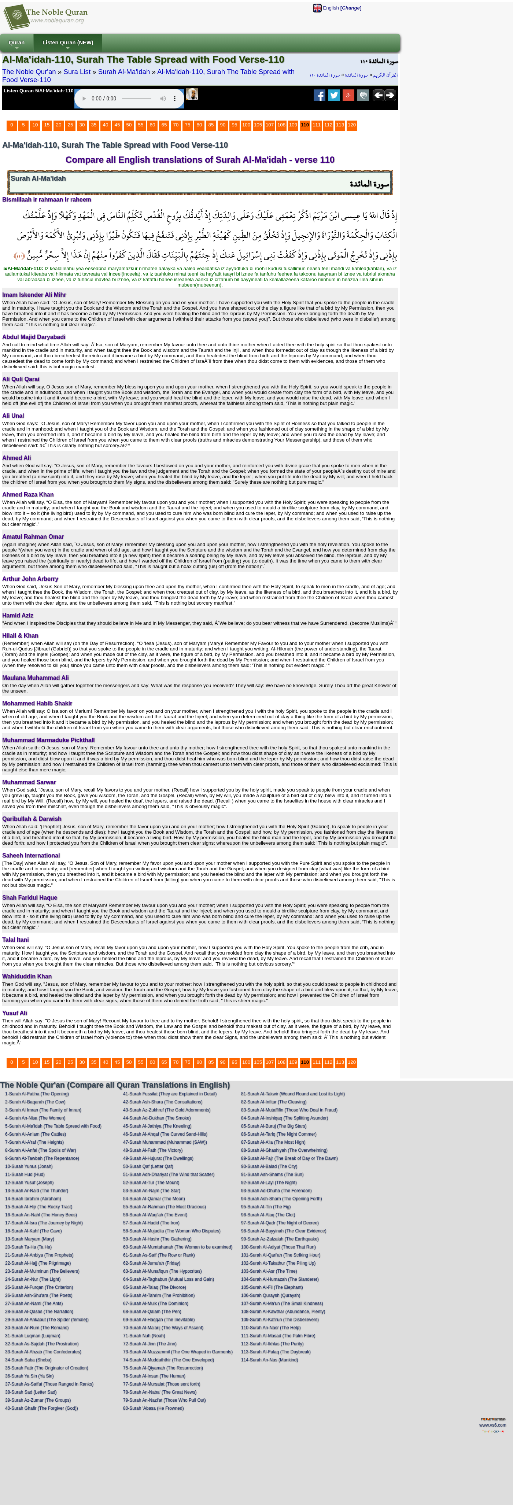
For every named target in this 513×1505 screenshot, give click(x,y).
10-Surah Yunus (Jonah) (29, 1166)
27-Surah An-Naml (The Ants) (34, 1303)
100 (246, 125)
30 (82, 125)
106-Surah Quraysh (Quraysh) (270, 1295)
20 (59, 125)
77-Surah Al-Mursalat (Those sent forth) (161, 1384)
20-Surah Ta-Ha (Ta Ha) (28, 1247)
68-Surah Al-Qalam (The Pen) (152, 1311)
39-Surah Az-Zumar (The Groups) (38, 1400)
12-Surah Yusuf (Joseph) (29, 1182)
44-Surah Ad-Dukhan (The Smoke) (157, 1118)
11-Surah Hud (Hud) (25, 1174)
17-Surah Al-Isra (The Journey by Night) (44, 1222)
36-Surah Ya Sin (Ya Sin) (29, 1376)
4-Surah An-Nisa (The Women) (35, 1118)
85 (211, 125)
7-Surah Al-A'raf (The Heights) (34, 1142)
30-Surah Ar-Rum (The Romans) (37, 1327)
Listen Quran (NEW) (68, 46)
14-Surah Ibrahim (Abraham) (33, 1198)
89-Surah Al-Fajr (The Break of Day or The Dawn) (289, 1158)
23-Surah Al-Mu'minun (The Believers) (42, 1271)
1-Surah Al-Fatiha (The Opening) (37, 1093)
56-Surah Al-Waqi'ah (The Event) (155, 1214)
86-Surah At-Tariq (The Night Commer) (279, 1134)
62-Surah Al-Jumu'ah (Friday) (151, 1263)
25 (70, 125)
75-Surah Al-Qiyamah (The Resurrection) (163, 1368)
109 (293, 125)
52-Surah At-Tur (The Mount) (151, 1182)
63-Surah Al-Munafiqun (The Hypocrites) (162, 1271)
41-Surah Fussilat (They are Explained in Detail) (170, 1093)
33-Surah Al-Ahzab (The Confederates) (43, 1351)
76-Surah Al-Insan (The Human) (154, 1376)
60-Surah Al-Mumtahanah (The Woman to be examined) (178, 1247)
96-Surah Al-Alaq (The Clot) (268, 1214)
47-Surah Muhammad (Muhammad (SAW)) (165, 1142)
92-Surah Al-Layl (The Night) (269, 1182)
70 (176, 125)
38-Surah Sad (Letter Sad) (31, 1392)
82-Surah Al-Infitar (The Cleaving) (274, 1101)
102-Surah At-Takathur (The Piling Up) (278, 1263)
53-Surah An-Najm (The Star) (151, 1190)
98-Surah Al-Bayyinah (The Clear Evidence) (283, 1230)
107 (270, 125)
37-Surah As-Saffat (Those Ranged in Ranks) (49, 1384)
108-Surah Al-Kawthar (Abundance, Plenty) (283, 1311)
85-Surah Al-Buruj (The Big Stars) (274, 1126)
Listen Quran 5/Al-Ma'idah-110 (39, 90)
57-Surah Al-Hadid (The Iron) (151, 1222)
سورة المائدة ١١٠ (324, 75)
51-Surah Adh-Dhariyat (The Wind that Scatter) (168, 1174)
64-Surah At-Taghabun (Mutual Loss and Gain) (168, 1279)
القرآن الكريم (385, 75)
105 (258, 125)
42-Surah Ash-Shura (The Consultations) (163, 1101)
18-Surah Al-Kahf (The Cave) (33, 1230)
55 (141, 125)
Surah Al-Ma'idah (124, 71)
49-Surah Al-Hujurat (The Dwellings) (158, 1158)
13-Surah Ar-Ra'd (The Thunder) (36, 1190)
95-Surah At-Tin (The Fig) (266, 1206)
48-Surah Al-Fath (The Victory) (153, 1150)
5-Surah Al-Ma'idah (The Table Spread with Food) (53, 1126)
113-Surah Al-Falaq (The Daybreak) (276, 1351)
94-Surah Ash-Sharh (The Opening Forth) (281, 1198)
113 (340, 125)
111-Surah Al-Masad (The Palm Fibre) (278, 1335)
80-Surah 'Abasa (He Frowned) (153, 1408)
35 (94, 125)
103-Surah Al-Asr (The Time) (269, 1271)
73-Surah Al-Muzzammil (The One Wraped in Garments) (178, 1351)
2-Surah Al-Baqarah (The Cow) (35, 1101)
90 (223, 125)
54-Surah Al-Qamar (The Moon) (154, 1198)
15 (47, 125)
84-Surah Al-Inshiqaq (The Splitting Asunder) (284, 1118)
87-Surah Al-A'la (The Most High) (273, 1142)
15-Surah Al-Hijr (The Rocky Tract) (38, 1206)
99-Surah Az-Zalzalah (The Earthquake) (280, 1239)
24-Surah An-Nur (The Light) (32, 1279)
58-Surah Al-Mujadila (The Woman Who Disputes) (172, 1230)
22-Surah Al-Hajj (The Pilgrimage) (38, 1263)
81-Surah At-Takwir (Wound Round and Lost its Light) (293, 1093)
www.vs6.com (492, 1425)
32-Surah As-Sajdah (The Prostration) (42, 1343)
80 (199, 125)
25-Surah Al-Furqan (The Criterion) (39, 1287)
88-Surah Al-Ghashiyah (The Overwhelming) (284, 1150)
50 (129, 125)
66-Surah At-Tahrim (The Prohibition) (159, 1295)
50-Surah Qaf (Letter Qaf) (148, 1166)
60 (152, 125)
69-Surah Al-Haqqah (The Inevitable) (159, 1319)
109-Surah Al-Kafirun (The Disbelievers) (280, 1319)
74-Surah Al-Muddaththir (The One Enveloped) (168, 1359)
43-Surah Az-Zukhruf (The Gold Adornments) (167, 1110)
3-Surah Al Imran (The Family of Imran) (43, 1110)
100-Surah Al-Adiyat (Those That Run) (278, 1247)
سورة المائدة (356, 75)
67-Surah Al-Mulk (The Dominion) (155, 1303)
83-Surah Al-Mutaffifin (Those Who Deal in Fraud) (289, 1110)
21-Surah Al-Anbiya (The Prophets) (39, 1255)
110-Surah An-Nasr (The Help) (271, 1327)
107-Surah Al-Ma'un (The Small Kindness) (282, 1303)
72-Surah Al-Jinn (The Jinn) (150, 1343)
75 (188, 125)
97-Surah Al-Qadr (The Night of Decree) (280, 1222)
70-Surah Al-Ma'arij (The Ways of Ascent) (163, 1327)
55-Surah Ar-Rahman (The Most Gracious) (164, 1206)
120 (352, 125)
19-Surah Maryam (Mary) (29, 1239)
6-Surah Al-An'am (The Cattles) (35, 1134)
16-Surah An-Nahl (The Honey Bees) (41, 1214)
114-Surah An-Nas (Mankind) (269, 1359)
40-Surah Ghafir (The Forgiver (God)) (41, 1408)
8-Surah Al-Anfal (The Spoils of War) (40, 1150)
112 (328, 125)
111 (317, 125)
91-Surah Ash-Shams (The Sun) (272, 1174)
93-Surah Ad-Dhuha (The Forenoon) (276, 1190)
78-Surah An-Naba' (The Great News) (159, 1392)
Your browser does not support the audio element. (129, 98)
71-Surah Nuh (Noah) (144, 1335)
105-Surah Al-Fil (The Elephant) (272, 1287)
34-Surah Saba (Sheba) (28, 1359)
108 (281, 125)
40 (105, 125)
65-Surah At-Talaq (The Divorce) (154, 1287)
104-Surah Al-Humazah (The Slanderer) (280, 1279)
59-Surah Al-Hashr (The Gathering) (157, 1239)
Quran (17, 46)
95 (234, 125)
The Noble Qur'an (29, 71)
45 (117, 125)
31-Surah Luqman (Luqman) (32, 1335)
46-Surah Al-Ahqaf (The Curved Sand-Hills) (165, 1134)
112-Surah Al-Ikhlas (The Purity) (272, 1343)
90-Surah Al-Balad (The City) (269, 1166)
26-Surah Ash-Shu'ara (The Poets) (39, 1295)
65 (164, 125)
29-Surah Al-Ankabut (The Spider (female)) (47, 1319)
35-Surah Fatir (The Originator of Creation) (46, 1368)
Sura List (77, 71)
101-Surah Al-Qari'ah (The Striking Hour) (280, 1255)
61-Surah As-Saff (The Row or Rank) (159, 1255)
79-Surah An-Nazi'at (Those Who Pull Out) (164, 1400)
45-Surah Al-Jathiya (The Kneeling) (157, 1126)
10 (35, 125)
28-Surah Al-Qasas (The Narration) (39, 1311)
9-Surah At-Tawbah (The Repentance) (42, 1158)
